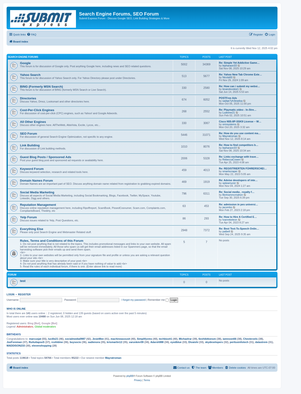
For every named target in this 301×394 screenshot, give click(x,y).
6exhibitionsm (207, 338)
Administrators (25, 326)
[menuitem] (31, 34)
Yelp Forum (28, 217)
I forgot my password (134, 299)
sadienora (94, 342)
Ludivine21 (228, 112)
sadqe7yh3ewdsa (232, 100)
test (22, 281)
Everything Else (31, 229)
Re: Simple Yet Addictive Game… (239, 62)
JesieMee (98, 338)
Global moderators (45, 326)
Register (24, 294)
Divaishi (193, 342)
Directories (28, 98)
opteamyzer (229, 183)
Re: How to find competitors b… (238, 145)
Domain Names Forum (36, 180)
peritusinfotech (239, 342)
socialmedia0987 (75, 338)
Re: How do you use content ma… (240, 133)
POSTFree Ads (228, 98)
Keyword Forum (32, 169)
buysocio (75, 342)
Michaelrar (185, 338)
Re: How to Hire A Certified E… (238, 216)
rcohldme (57, 342)
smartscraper (230, 171)
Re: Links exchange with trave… (239, 156)
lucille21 (53, 338)
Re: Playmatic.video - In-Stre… (238, 109)
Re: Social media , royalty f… (236, 192)
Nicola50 (227, 77)
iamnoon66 (229, 338)
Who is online (16, 308)
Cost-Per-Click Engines (37, 110)
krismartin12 (114, 342)
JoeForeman (14, 342)
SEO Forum (28, 133)
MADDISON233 (16, 345)
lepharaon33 (229, 65)
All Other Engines (33, 122)
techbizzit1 (165, 338)
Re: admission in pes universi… (238, 204)
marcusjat (35, 338)
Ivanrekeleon (229, 219)
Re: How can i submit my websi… (239, 86)
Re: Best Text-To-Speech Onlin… (239, 228)
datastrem (261, 342)
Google (25, 63)
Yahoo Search (30, 75)
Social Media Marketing (37, 192)
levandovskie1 (230, 89)
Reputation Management (38, 205)
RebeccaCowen (231, 159)
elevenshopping (41, 345)
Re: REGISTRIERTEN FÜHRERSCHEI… (243, 168)
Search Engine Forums (23, 57)
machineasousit (120, 338)
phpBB (129, 376)
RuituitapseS (36, 342)
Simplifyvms (144, 338)
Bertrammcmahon (232, 194)
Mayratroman (230, 136)
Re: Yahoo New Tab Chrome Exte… (240, 74)
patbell (226, 231)
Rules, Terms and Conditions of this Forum (51, 240)
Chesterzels (250, 338)
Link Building (30, 145)
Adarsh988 (156, 342)
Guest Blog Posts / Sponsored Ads (45, 157)
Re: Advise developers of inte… (238, 180)
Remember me (158, 299)
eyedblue (176, 342)
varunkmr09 (136, 342)
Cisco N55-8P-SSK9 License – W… (240, 121)
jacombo (227, 207)
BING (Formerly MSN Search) (41, 86)
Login (10, 294)
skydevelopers (214, 342)
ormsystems (229, 124)
